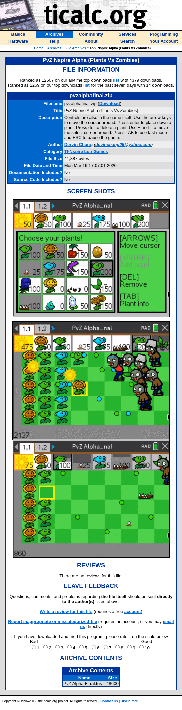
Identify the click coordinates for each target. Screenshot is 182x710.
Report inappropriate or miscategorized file (52, 621)
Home (38, 48)
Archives (54, 48)
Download (109, 103)
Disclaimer (129, 701)
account (132, 611)
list (116, 80)
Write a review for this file (66, 611)
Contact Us (109, 701)
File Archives (75, 48)
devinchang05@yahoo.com (123, 144)
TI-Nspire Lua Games (86, 151)
